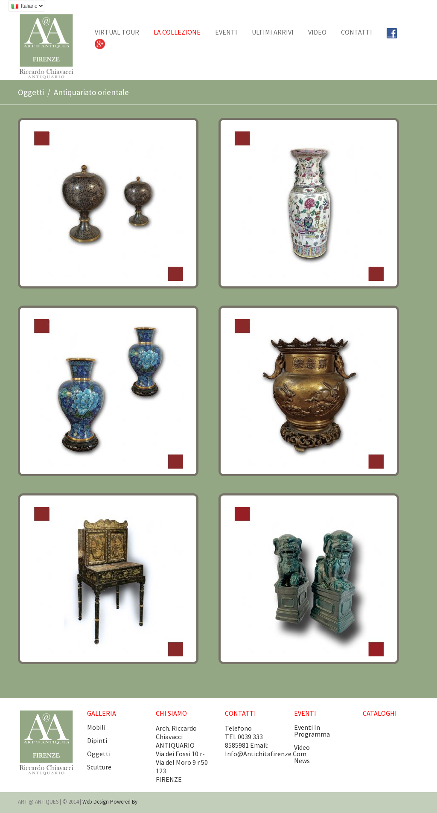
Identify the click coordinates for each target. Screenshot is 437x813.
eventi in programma (312, 730)
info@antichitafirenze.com (265, 753)
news (302, 760)
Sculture (99, 767)
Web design (96, 801)
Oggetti (31, 92)
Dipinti (97, 740)
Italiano (26, 7)
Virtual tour (117, 32)
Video (317, 32)
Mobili (96, 727)
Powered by (123, 801)
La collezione (177, 32)
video (302, 747)
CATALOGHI (380, 713)
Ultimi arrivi (273, 32)
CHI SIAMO (171, 713)
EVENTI (226, 32)
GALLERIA (101, 713)
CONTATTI (356, 32)
